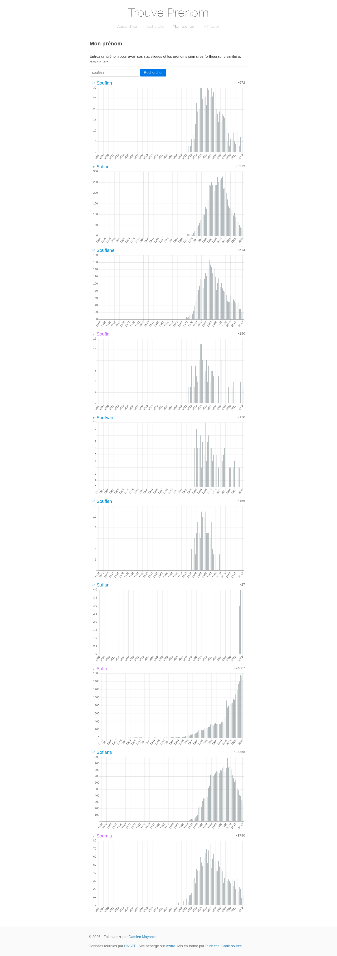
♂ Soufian (102, 83)
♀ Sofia (99, 668)
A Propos (212, 26)
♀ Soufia (101, 333)
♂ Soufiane (103, 250)
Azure (170, 946)
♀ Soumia (102, 835)
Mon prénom (184, 26)
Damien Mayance (143, 937)
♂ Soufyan (102, 417)
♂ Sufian (101, 584)
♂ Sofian (101, 166)
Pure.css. (212, 946)
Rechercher (153, 72)
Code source (231, 946)
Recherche (154, 26)
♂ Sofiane (102, 752)
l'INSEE (130, 946)
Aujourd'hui (127, 26)
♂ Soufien (102, 501)
